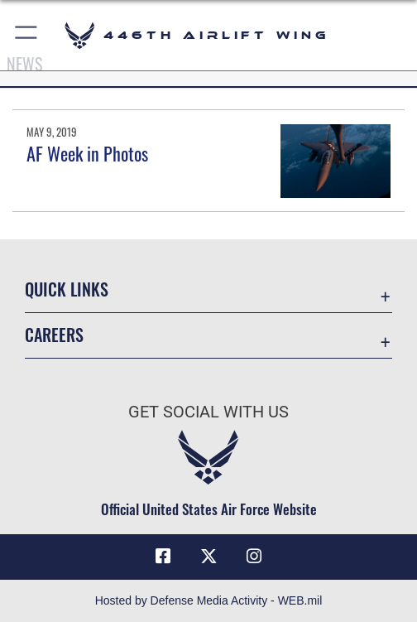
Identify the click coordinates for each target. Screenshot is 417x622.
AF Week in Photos (87, 153)
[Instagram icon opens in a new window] (254, 556)
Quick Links (66, 289)
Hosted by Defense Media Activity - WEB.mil (209, 600)
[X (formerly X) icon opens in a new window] (208, 556)
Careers (54, 334)
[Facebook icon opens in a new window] (163, 556)
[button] (27, 35)
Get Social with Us (208, 412)
